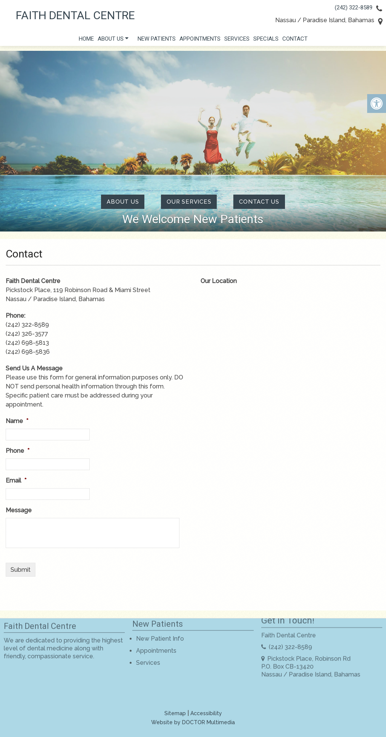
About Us (111, 40)
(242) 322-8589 (353, 7)
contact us (259, 201)
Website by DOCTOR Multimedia (193, 722)
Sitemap (175, 713)
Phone (17, 450)
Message (19, 510)
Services (237, 40)
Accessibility (206, 713)
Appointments (200, 40)
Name (17, 421)
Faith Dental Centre (75, 15)
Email (16, 480)
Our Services (189, 201)
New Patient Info (160, 624)
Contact (295, 40)
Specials (266, 40)
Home (86, 40)
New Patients (157, 40)
